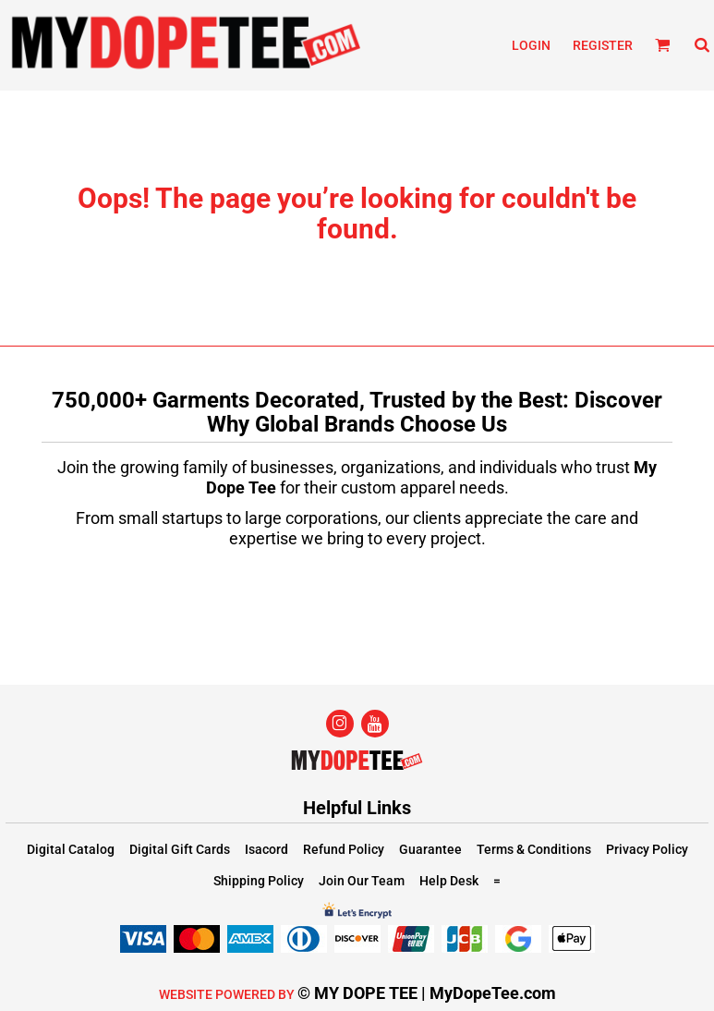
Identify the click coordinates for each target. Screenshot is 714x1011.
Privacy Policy (647, 849)
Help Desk (448, 880)
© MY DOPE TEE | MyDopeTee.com (426, 993)
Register (603, 45)
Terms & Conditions (534, 849)
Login (531, 45)
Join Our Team (362, 880)
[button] (663, 45)
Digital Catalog (71, 849)
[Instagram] (340, 723)
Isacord (266, 849)
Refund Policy (343, 849)
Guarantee (430, 849)
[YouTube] (375, 723)
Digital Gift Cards (179, 849)
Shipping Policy (258, 880)
